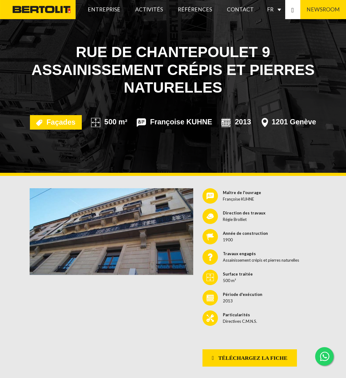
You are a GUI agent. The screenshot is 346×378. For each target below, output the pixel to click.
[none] (275, 9)
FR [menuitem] (270, 9)
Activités (149, 9)
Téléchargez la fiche (250, 358)
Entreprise (104, 9)
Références (195, 9)
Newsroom (323, 9)
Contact (240, 9)
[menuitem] (275, 9)
